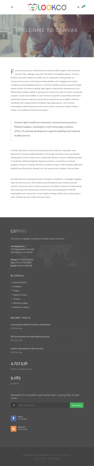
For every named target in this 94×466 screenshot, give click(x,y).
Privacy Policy (54, 458)
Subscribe (77, 405)
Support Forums (20, 294)
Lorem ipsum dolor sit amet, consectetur (30, 324)
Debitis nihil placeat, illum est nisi (27, 348)
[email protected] (24, 265)
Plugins (16, 290)
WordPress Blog (20, 303)
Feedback (17, 286)
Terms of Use (40, 458)
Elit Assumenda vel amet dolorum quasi (30, 336)
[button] (3, 36)
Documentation (20, 282)
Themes (16, 299)
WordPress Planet (21, 307)
